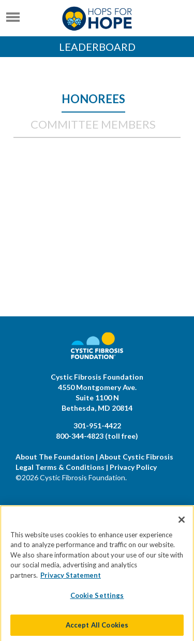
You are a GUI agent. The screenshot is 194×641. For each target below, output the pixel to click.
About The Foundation (55, 456)
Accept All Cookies (97, 629)
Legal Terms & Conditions (60, 467)
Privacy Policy (133, 467)
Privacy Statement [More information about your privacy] (70, 579)
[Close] (181, 523)
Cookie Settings (97, 599)
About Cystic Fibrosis (136, 456)
